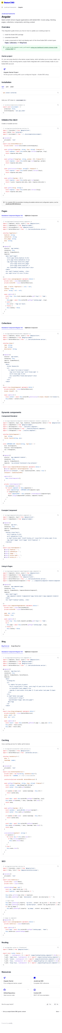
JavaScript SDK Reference (13, 204)
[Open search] (57, 2)
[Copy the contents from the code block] (58, 93)
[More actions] (60, 2)
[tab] (3, 87)
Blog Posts (23, 42)
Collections (13, 42)
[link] (31, 72)
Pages (7, 42)
